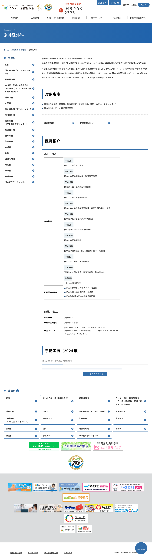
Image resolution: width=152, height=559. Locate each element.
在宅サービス (96, 17)
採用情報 (117, 17)
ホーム (6, 50)
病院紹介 (76, 17)
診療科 (23, 50)
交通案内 (102, 2)
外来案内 (14, 17)
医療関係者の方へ (137, 17)
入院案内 (35, 17)
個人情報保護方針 (51, 552)
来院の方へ (68, 552)
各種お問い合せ (16, 552)
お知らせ (115, 2)
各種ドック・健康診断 (55, 17)
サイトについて (33, 552)
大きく (143, 4)
